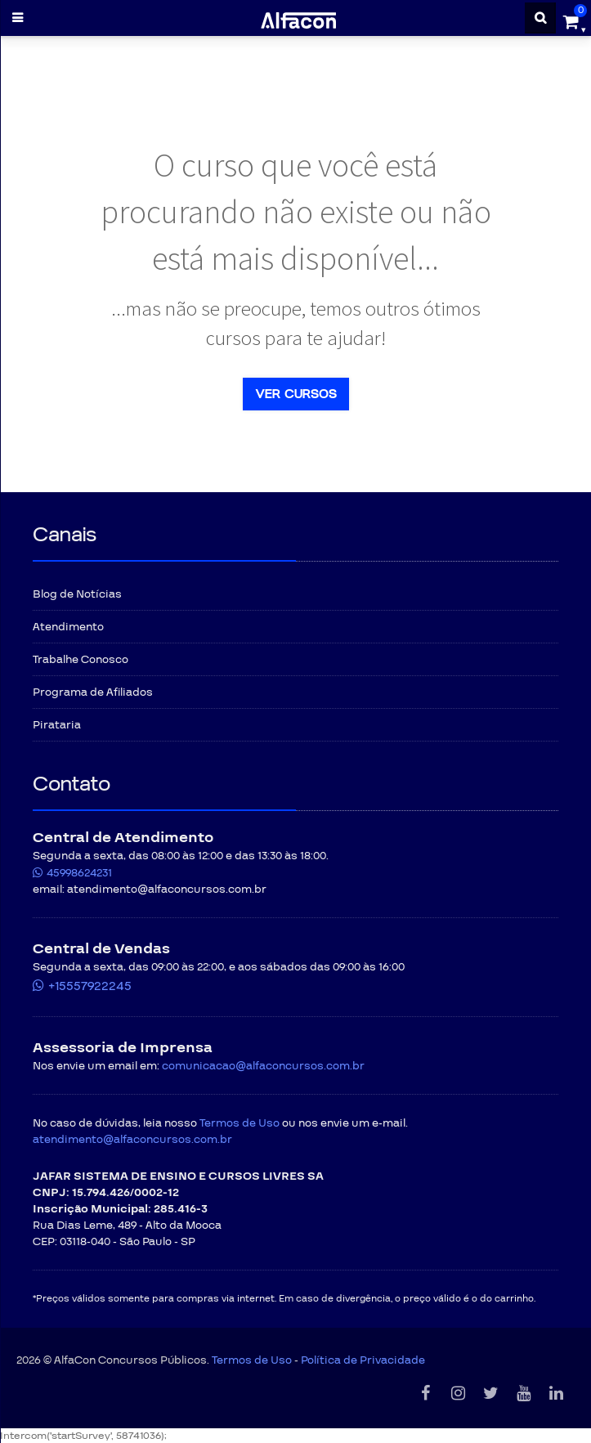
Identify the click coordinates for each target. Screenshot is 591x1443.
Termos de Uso (239, 1123)
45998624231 (79, 873)
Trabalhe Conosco (80, 660)
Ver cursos (296, 394)
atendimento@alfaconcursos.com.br (132, 1140)
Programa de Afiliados (93, 692)
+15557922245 (90, 986)
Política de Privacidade (363, 1360)
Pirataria (57, 725)
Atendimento (68, 627)
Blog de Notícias (77, 594)
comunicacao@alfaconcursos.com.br (263, 1066)
